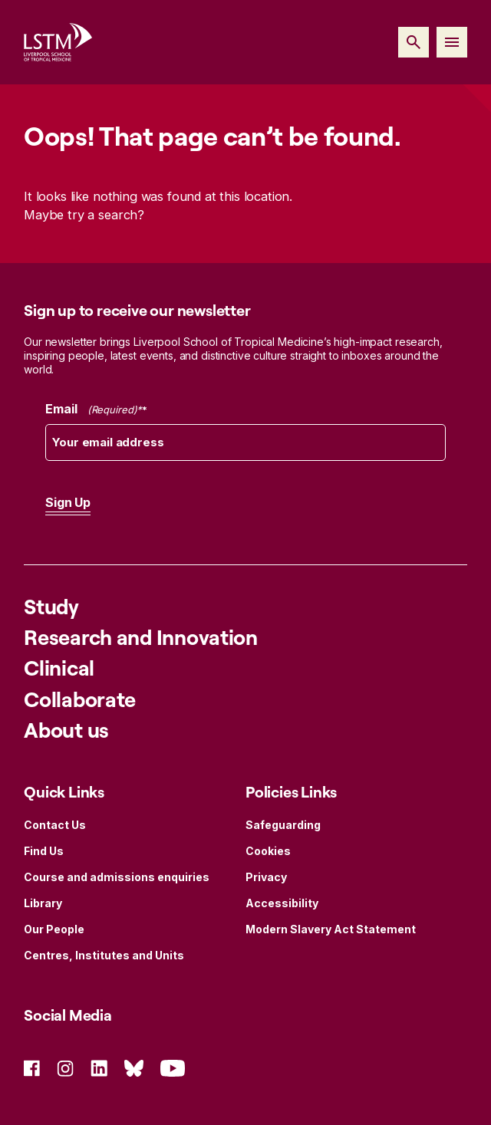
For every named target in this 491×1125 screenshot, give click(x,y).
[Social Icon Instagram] (65, 1067)
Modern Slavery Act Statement (331, 929)
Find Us (44, 850)
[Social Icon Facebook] (32, 1067)
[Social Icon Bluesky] (133, 1067)
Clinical (59, 667)
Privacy (266, 876)
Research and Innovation (141, 636)
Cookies (268, 850)
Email (96, 409)
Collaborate (80, 699)
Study (51, 606)
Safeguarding (283, 824)
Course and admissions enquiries (116, 876)
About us (66, 729)
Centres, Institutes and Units (104, 955)
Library (43, 903)
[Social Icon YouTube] (172, 1067)
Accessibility (282, 903)
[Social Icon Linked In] (99, 1067)
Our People (54, 929)
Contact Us (55, 824)
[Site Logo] (58, 42)
